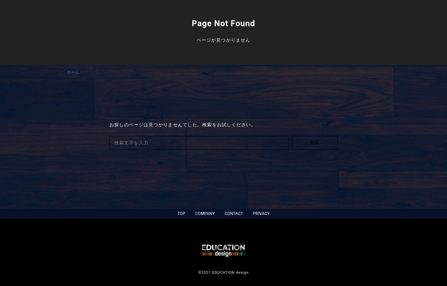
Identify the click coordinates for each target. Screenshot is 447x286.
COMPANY (205, 213)
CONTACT (234, 213)
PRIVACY (261, 213)
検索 (314, 142)
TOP (181, 213)
